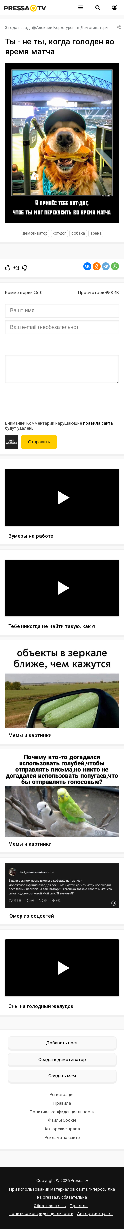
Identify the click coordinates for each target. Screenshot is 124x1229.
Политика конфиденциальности (62, 1111)
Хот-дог (59, 233)
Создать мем (62, 1075)
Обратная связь (50, 1205)
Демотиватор (34, 233)
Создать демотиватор (62, 1059)
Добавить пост (62, 1042)
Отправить (39, 441)
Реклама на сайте (62, 1137)
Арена (96, 233)
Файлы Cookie (62, 1120)
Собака (78, 233)
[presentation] (55, 401)
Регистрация (62, 1094)
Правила (62, 1103)
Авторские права (62, 1128)
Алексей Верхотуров (55, 27)
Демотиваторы (94, 27)
